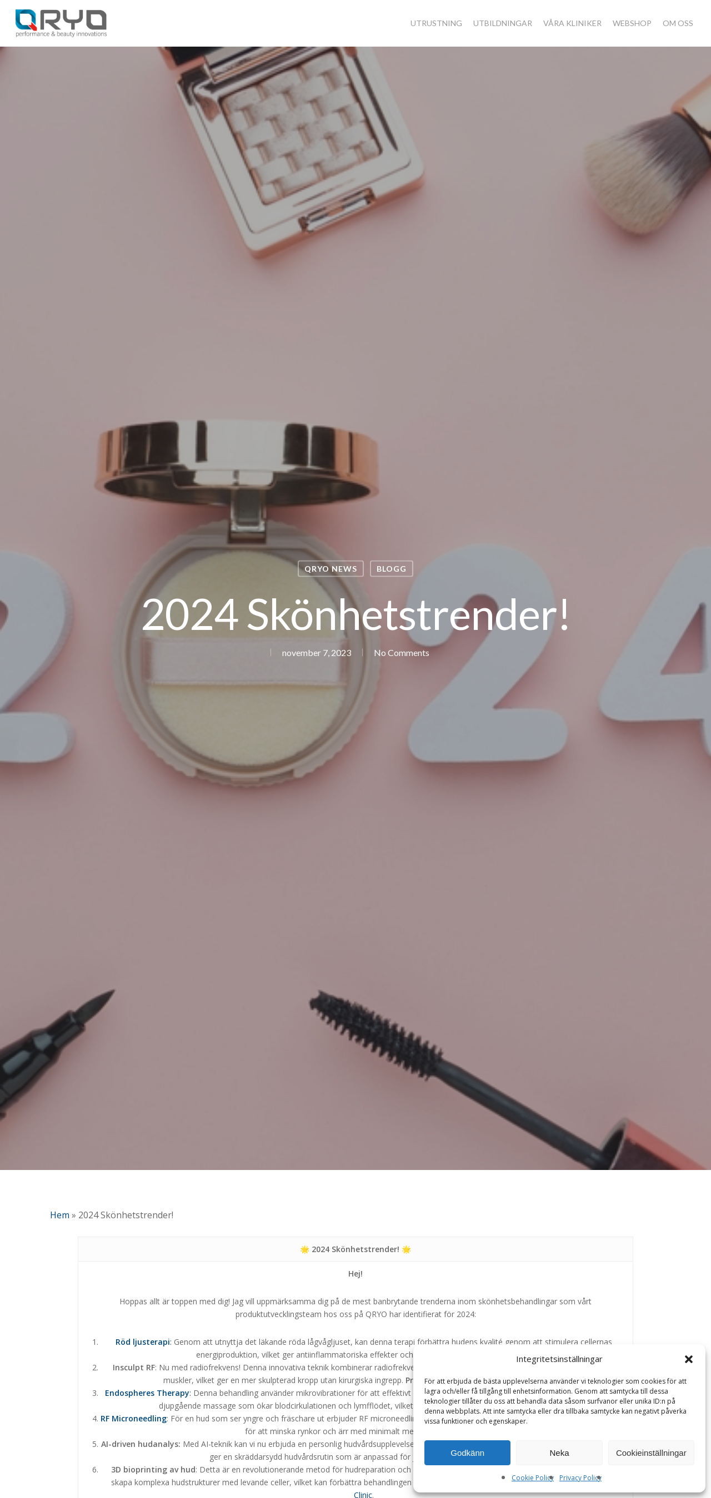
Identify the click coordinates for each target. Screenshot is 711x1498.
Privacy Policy (580, 1477)
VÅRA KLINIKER (572, 23)
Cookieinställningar (651, 1452)
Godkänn (467, 1452)
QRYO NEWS (330, 568)
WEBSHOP (632, 23)
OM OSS (678, 23)
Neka (559, 1452)
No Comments (401, 652)
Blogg (392, 568)
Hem (59, 1215)
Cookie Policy (533, 1477)
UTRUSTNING (436, 23)
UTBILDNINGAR (502, 23)
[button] (688, 1359)
